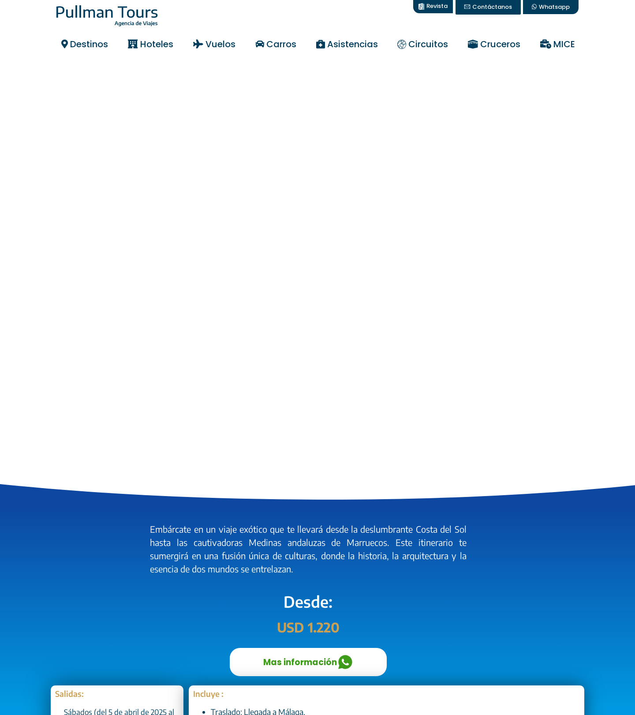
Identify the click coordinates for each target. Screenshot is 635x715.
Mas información (308, 662)
